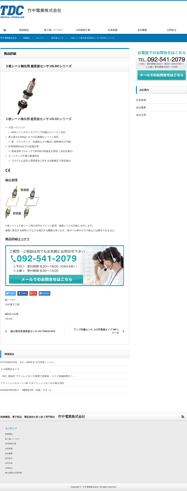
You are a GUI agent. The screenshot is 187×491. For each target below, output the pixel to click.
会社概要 (141, 107)
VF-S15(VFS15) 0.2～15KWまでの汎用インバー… (28, 362)
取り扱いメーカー (12, 439)
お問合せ (9, 468)
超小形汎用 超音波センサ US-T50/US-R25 (33, 331)
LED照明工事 (10, 444)
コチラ (25, 239)
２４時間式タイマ (9, 369)
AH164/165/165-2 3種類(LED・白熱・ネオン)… (26, 390)
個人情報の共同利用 (13, 473)
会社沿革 (141, 114)
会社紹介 (9, 458)
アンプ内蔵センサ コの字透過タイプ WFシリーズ (96, 331)
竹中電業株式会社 (91, 487)
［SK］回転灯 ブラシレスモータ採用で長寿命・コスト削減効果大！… (37, 376)
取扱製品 (9, 434)
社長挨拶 (141, 100)
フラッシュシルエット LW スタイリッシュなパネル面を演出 (32, 383)
